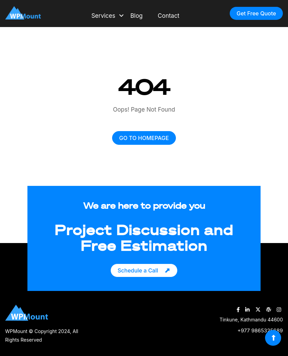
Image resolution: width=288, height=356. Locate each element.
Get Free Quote (256, 13)
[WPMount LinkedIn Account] (247, 309)
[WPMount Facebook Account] (238, 309)
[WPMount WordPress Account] (268, 309)
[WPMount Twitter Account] (258, 309)
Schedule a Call (138, 270)
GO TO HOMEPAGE (144, 138)
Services (103, 15)
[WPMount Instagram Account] (279, 309)
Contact (168, 15)
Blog (136, 15)
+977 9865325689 (260, 330)
